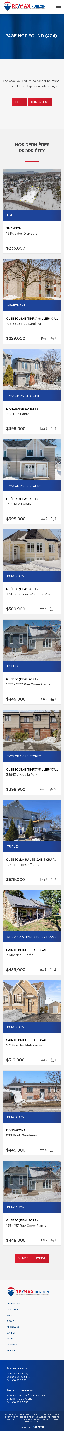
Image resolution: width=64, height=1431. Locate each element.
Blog (10, 1339)
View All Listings (32, 1258)
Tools (10, 1321)
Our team (12, 1310)
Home (19, 102)
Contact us (40, 102)
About (11, 1315)
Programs (13, 1327)
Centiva (38, 1427)
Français (12, 1350)
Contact (12, 1345)
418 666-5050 (20, 1402)
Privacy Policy (24, 1419)
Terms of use (41, 1419)
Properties (13, 1304)
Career (11, 1333)
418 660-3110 (19, 1380)
